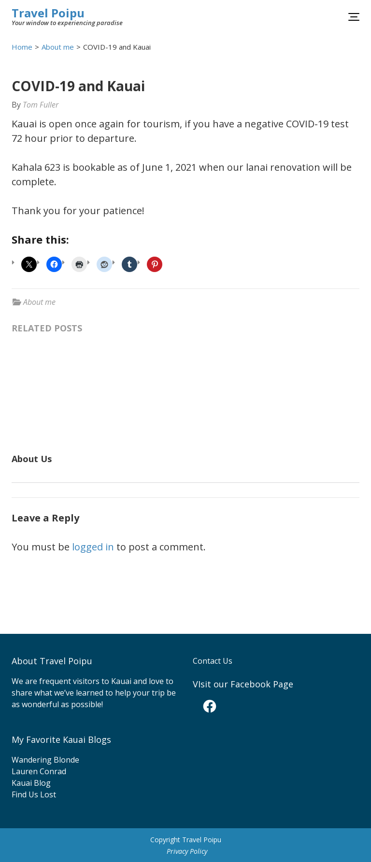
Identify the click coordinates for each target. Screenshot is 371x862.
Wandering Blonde (45, 759)
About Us (32, 459)
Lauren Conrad (39, 771)
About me (39, 302)
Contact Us (212, 661)
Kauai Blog (31, 783)
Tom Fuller (40, 104)
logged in (93, 546)
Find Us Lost (34, 794)
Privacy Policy (187, 851)
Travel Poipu (48, 13)
